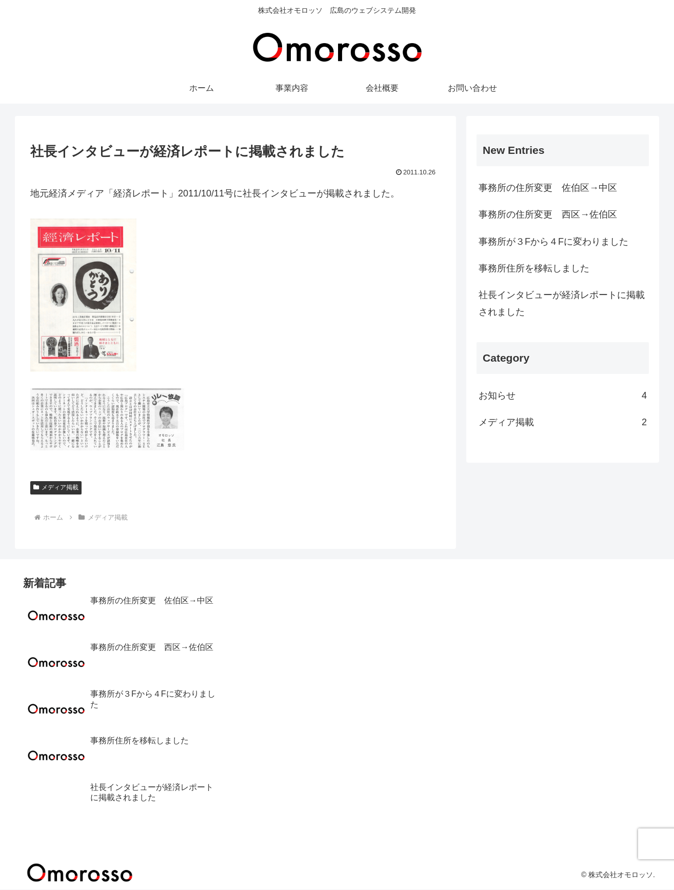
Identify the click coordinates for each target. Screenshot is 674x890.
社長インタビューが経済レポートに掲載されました (562, 303)
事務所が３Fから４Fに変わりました (553, 241)
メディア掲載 (55, 487)
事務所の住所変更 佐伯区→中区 (548, 188)
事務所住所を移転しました (534, 268)
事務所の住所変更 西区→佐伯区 (548, 214)
